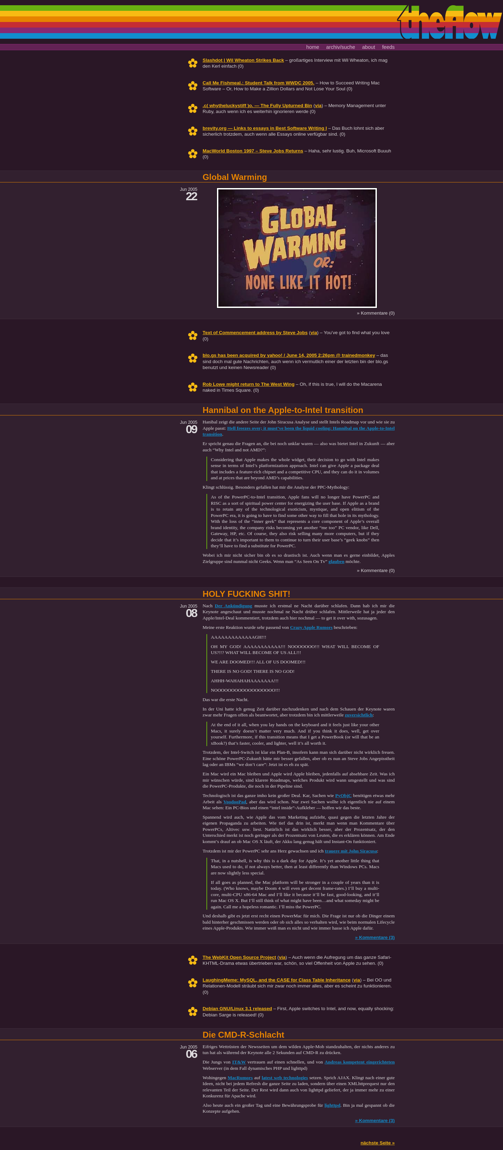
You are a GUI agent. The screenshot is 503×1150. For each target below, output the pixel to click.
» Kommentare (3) (375, 937)
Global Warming (235, 177)
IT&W (239, 1062)
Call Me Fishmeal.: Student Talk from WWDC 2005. (258, 82)
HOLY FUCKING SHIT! (246, 594)
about (368, 47)
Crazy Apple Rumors (311, 627)
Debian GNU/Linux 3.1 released (237, 1008)
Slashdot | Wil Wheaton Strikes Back (243, 60)
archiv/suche (340, 47)
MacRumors (240, 1077)
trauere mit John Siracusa (351, 851)
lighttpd (333, 1105)
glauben (336, 561)
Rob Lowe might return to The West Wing (248, 384)
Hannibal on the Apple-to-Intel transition (283, 410)
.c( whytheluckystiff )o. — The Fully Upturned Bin (257, 105)
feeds (388, 47)
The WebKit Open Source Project (239, 957)
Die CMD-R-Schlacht (243, 1034)
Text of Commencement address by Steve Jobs (255, 332)
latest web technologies (285, 1077)
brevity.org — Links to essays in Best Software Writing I (265, 128)
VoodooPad (235, 801)
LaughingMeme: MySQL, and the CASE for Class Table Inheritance (277, 980)
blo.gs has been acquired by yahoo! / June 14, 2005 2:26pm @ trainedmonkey (289, 355)
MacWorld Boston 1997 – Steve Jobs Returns (253, 150)
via (318, 105)
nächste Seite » (377, 1142)
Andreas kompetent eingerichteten (360, 1062)
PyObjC (343, 795)
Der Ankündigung (233, 605)
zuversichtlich (359, 714)
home (312, 47)
